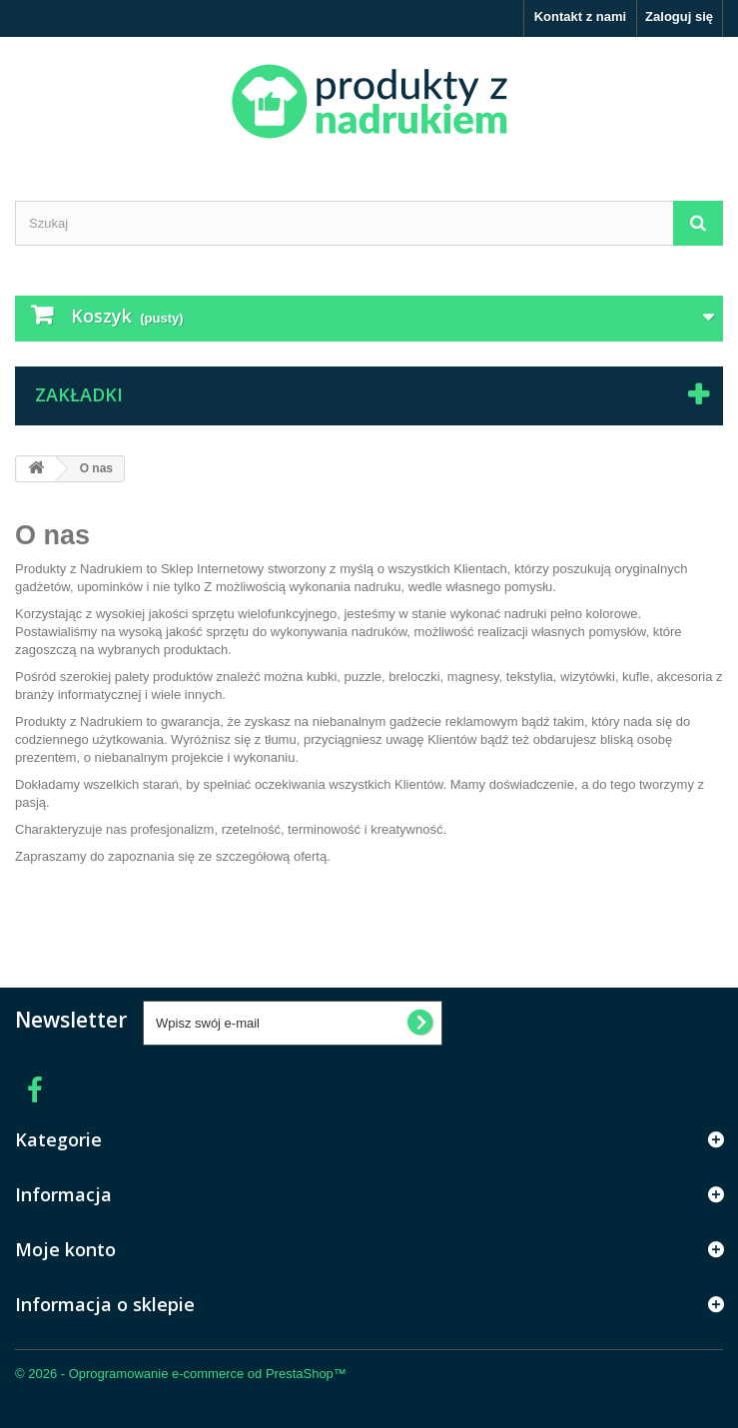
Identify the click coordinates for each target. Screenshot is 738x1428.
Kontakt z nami (580, 16)
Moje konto (65, 1249)
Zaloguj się (679, 16)
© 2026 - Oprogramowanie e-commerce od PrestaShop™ (181, 1373)
